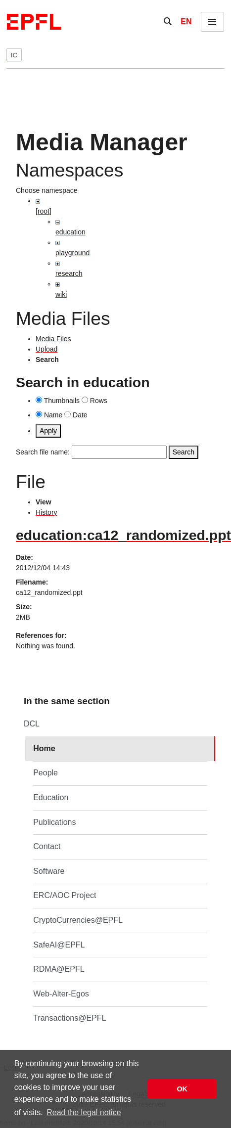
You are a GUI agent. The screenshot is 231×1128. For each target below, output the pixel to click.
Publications (54, 822)
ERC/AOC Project (64, 895)
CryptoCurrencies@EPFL (78, 920)
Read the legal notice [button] (83, 1112)
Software (48, 871)
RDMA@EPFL (58, 969)
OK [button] (182, 1089)
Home (44, 748)
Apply (48, 431)
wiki (61, 294)
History (46, 512)
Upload (46, 349)
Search (183, 452)
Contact (46, 846)
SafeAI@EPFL (59, 945)
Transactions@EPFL (69, 1018)
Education (50, 797)
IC (14, 55)
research (68, 273)
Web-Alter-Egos (61, 994)
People (45, 772)
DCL (32, 724)
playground (72, 253)
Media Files (53, 339)
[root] (43, 211)
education (70, 232)
